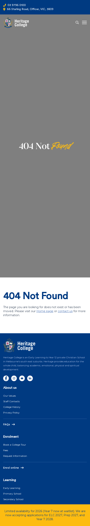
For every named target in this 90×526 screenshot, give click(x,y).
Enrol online (11, 467)
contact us (65, 311)
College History (11, 406)
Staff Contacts (11, 401)
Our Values (9, 395)
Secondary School (13, 499)
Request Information (15, 455)
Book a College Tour (14, 444)
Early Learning (11, 487)
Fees (5, 450)
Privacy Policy (11, 412)
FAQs (6, 424)
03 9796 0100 (17, 5)
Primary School (12, 493)
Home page (44, 311)
